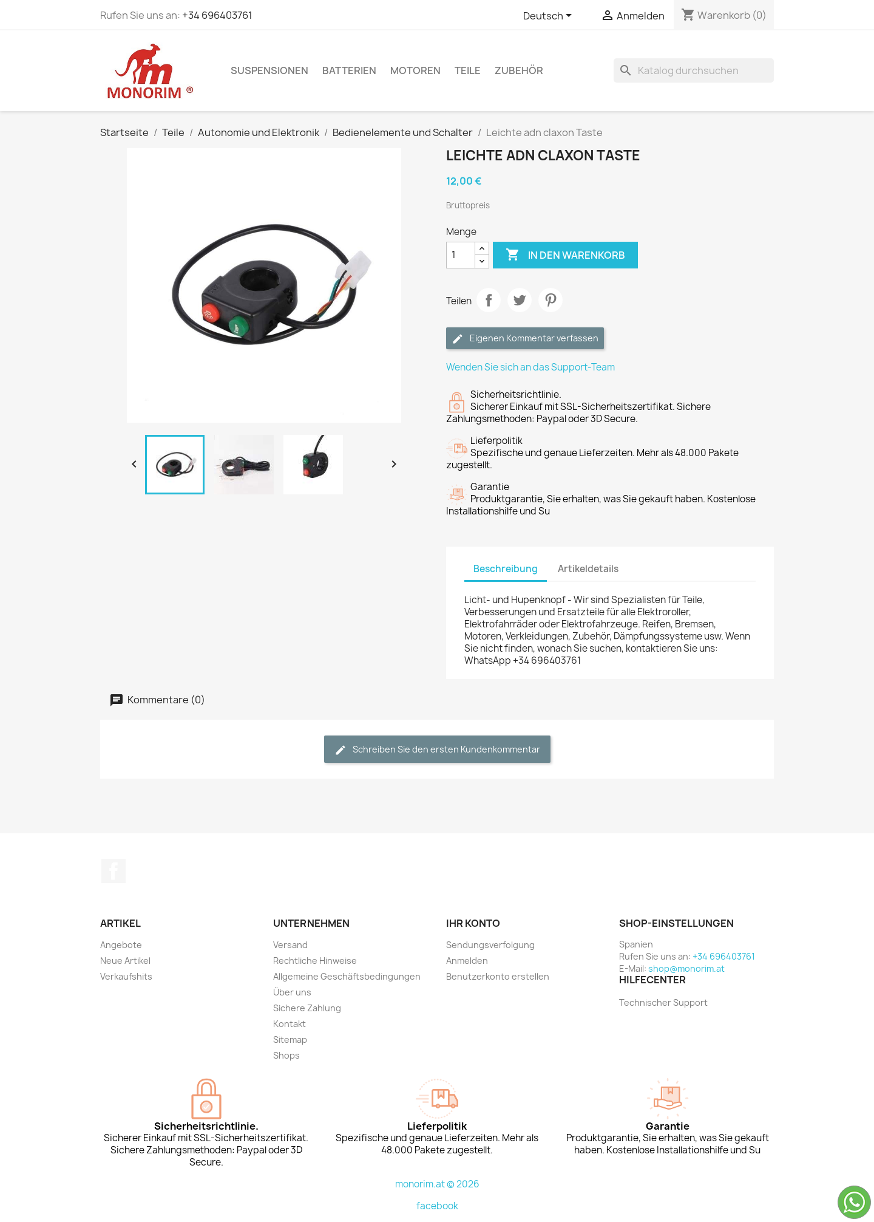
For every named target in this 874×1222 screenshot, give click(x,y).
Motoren (415, 70)
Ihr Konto (473, 923)
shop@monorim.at (686, 968)
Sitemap (290, 1039)
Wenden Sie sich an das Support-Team (530, 367)
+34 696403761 (217, 15)
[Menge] (460, 255)
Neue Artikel (125, 960)
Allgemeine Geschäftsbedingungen (347, 976)
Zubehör (519, 70)
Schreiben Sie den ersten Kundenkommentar (437, 749)
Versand (290, 945)
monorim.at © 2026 (437, 1184)
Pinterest (550, 300)
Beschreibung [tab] (505, 568)
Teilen (488, 300)
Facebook (113, 871)
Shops (286, 1055)
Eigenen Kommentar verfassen (525, 338)
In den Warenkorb (565, 255)
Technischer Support (663, 1002)
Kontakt (289, 1023)
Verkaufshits (126, 976)
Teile (468, 70)
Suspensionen (269, 70)
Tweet (519, 300)
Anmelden (467, 960)
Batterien (349, 70)
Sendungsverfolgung (490, 945)
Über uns (292, 992)
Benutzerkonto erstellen (497, 976)
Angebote (121, 945)
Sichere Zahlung (307, 1008)
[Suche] (694, 70)
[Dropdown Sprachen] (549, 16)
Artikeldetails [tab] (588, 568)
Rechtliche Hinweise (315, 960)
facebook (437, 1206)
